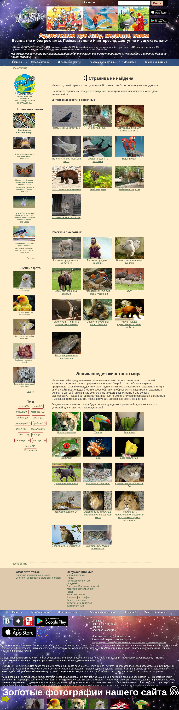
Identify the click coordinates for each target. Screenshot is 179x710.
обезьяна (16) (38, 429)
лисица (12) (39, 440)
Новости (97, 627)
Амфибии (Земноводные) (80, 589)
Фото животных (40, 62)
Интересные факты (69, 62)
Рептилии (129, 432)
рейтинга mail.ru (98, 657)
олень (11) (30, 446)
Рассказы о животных (102, 62)
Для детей (130, 62)
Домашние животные (66, 483)
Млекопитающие (66, 432)
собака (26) (23, 417)
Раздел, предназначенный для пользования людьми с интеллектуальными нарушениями (129, 642)
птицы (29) (22, 412)
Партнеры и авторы (103, 624)
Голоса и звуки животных (66, 546)
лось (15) (24, 434)
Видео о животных (156, 62)
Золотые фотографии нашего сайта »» (89, 692)
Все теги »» (30, 450)
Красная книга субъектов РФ (129, 485)
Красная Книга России (98, 483)
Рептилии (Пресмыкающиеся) (83, 586)
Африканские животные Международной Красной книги (97, 514)
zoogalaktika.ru (37, 677)
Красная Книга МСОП (66, 511)
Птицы (98, 432)
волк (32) (37, 406)
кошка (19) (21, 429)
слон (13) (37, 434)
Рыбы (98, 458)
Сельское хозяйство (104, 630)
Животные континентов (79, 603)
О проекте (98, 620)
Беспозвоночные (129, 458)
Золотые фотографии (78, 597)
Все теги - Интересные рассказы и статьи (38, 577)
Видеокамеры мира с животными (97, 547)
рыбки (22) (38, 417)
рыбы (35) (24, 406)
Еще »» (31, 258)
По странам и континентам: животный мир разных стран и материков (129, 515)
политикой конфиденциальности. (141, 685)
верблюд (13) (22, 440)
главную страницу (90, 91)
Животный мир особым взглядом (111, 639)
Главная (17, 62)
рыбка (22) (40, 423)
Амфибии (66, 458)
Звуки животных (75, 605)
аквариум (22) (23, 423)
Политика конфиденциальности (33, 575)
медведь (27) (38, 412)
